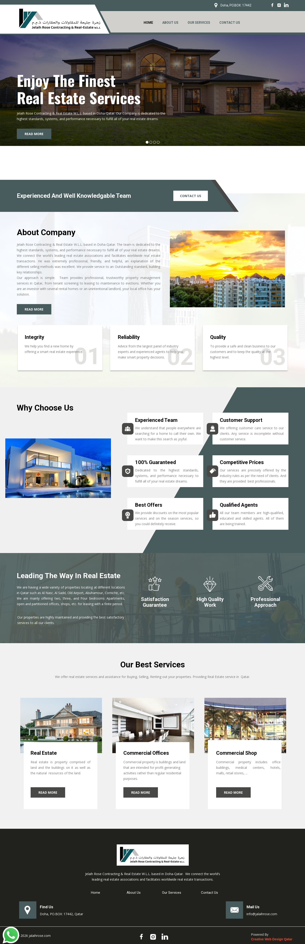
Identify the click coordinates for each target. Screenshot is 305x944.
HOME (148, 22)
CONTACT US (229, 22)
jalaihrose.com (40, 935)
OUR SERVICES (199, 22)
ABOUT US (170, 22)
